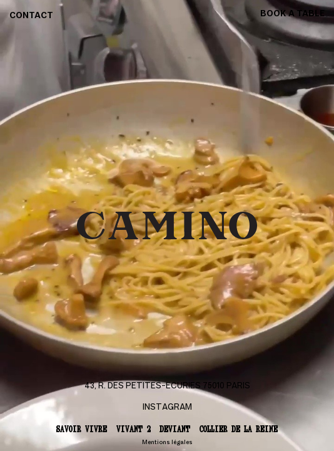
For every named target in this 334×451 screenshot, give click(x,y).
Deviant (174, 428)
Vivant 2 (133, 428)
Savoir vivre (81, 428)
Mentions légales (167, 442)
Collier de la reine (239, 428)
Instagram (167, 407)
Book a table (292, 14)
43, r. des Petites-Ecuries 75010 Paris (167, 386)
